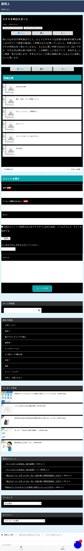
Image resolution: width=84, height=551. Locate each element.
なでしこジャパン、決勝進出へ (27, 111)
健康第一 (8, 343)
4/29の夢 (19, 148)
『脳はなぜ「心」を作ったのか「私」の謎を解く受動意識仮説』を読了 (33, 475)
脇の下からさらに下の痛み (15, 337)
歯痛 (6, 366)
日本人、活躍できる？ (13, 378)
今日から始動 (75, 169)
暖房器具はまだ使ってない (28, 442)
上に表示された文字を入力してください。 (20, 245)
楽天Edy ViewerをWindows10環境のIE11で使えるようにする (40, 418)
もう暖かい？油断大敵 (13, 354)
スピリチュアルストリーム (13, 28)
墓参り (7, 331)
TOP (8, 535)
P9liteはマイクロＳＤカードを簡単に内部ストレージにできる (40, 394)
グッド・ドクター (12, 372)
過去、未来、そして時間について (27, 99)
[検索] (22, 310)
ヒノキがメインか (12, 349)
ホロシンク (20, 124)
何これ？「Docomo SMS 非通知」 (31, 430)
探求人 (5, 4)
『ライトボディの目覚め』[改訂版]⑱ (19, 464)
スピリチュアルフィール (33, 28)
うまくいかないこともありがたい (27, 136)
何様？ (7, 360)
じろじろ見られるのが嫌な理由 (30, 406)
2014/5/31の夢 (21, 87)
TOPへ (63, 548)
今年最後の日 (8, 169)
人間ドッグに (10, 325)
